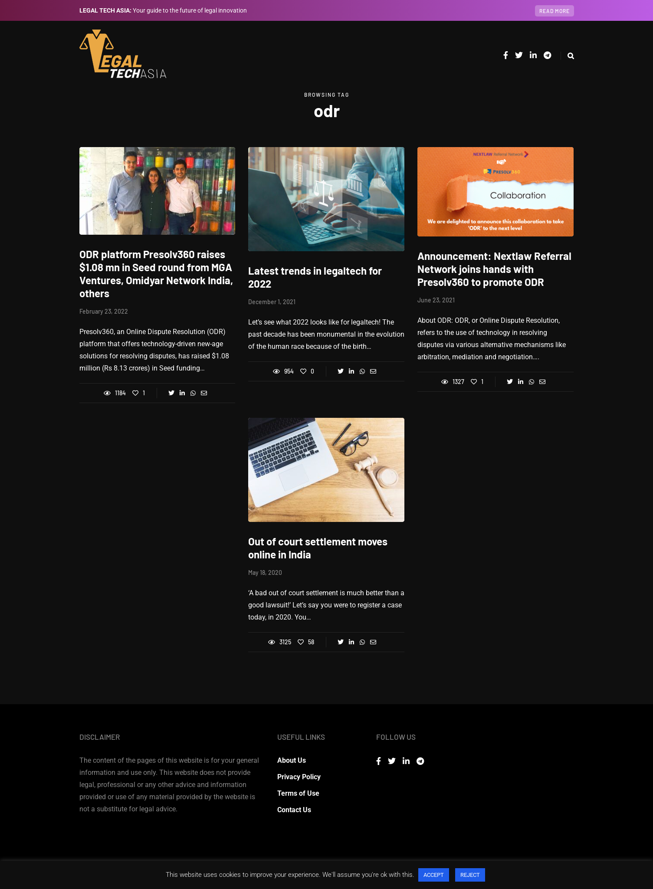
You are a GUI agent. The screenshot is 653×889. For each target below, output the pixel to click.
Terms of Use (298, 793)
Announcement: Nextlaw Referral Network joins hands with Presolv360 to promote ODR (494, 268)
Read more (554, 11)
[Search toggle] (567, 56)
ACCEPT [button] (433, 875)
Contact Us (294, 810)
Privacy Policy (299, 777)
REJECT (470, 875)
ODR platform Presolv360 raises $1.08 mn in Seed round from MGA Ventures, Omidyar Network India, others (156, 273)
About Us (291, 760)
